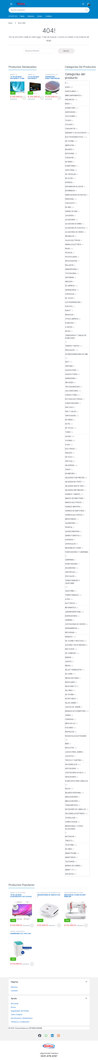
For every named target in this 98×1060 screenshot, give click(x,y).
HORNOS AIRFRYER (72, 507)
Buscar (86, 10)
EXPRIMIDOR (70, 191)
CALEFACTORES (71, 374)
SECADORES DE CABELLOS (75, 809)
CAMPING (68, 620)
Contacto (49, 16)
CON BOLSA (69, 294)
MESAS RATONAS (72, 678)
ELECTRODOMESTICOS (74, 137)
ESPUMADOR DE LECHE (74, 186)
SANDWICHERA (71, 269)
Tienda (21, 16)
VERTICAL (69, 461)
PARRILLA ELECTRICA (73, 244)
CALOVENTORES (71, 391)
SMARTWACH (70, 857)
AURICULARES (70, 91)
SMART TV (13, 74)
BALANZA (68, 149)
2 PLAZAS (69, 124)
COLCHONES (70, 116)
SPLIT (67, 362)
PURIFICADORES (71, 564)
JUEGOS (68, 661)
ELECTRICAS (70, 449)
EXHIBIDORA (70, 473)
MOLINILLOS (69, 236)
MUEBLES (68, 637)
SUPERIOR (69, 540)
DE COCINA (69, 141)
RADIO (67, 104)
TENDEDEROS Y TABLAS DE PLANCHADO (75, 336)
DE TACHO (69, 298)
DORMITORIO (70, 108)
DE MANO (69, 162)
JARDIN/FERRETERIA (73, 612)
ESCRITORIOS (70, 699)
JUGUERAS (69, 216)
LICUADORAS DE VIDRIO (74, 232)
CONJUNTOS (70, 129)
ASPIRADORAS (50, 74)
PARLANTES (69, 100)
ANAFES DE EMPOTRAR (74, 498)
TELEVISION (69, 862)
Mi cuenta (14, 1004)
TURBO (68, 432)
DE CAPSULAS (70, 174)
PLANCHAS (69, 323)
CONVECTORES (71, 395)
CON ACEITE (70, 203)
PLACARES (69, 728)
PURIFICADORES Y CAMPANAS (76, 552)
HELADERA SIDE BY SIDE (74, 486)
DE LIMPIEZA (70, 286)
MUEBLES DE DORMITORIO (75, 711)
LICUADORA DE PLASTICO (75, 228)
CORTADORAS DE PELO (74, 773)
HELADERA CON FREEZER (75, 478)
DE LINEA (68, 849)
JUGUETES (69, 756)
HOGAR (68, 436)
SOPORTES (69, 874)
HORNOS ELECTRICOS (73, 515)
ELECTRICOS (70, 603)
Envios (39, 16)
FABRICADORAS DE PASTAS (75, 195)
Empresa (31, 16)
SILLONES (69, 690)
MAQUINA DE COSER (73, 548)
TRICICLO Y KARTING (73, 760)
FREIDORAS (69, 199)
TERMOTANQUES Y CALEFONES (72, 581)
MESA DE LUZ (70, 723)
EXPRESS (68, 182)
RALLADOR (69, 265)
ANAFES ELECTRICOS (73, 502)
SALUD (67, 789)
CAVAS (67, 469)
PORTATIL (69, 306)
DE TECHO (69, 428)
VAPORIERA (69, 277)
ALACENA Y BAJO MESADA (75, 645)
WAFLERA (68, 282)
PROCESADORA (71, 261)
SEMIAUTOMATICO (72, 536)
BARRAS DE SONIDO (73, 866)
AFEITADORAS (70, 768)
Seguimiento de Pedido (20, 1011)
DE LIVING (69, 674)
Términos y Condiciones (20, 1022)
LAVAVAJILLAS (70, 544)
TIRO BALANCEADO (72, 387)
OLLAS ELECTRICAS (72, 240)
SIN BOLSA (69, 315)
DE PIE (67, 424)
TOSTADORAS (70, 273)
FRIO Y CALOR (70, 411)
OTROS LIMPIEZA (71, 319)
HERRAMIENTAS (71, 628)
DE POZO (68, 457)
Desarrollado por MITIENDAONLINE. (29, 1028)
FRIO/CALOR (70, 350)
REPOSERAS (70, 632)
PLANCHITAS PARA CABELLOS (76, 781)
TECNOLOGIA (70, 818)
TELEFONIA (69, 845)
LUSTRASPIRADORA (72, 302)
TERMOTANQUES (72, 595)
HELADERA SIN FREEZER (74, 490)
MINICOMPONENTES (73, 95)
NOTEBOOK (69, 836)
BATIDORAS (69, 153)
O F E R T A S (13, 16)
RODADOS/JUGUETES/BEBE (75, 736)
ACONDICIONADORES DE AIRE (76, 354)
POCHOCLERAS (71, 257)
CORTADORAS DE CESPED (75, 624)
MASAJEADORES (71, 797)
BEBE (67, 744)
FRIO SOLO (69, 407)
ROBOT (68, 310)
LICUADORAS (70, 220)
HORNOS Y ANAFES (72, 494)
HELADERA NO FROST (73, 482)
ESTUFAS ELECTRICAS (73, 399)
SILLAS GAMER (70, 703)
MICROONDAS (70, 519)
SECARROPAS (70, 568)
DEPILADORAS (70, 777)
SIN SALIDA (69, 382)
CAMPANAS (69, 560)
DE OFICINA (69, 694)
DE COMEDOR (70, 653)
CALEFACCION (70, 370)
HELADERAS (69, 465)
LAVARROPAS (70, 523)
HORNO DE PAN (71, 211)
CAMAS (68, 715)
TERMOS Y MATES (72, 346)
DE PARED (69, 420)
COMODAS (69, 719)
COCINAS (68, 440)
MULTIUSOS (69, 649)
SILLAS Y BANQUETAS (73, 670)
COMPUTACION (71, 822)
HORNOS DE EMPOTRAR (74, 511)
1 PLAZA (68, 120)
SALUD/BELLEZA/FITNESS (75, 813)
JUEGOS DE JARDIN (72, 707)
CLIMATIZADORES (72, 403)
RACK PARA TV (71, 686)
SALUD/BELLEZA (71, 764)
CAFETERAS (69, 170)
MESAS (68, 666)
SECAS (67, 331)
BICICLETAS (69, 748)
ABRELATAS (69, 145)
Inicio (10, 23)
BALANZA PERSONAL (73, 793)
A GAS (67, 445)
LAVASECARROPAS (72, 531)
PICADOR (68, 253)
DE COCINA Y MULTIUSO (74, 641)
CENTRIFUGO (70, 572)
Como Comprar (16, 1014)
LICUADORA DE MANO (73, 224)
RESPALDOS (69, 732)
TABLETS (68, 841)
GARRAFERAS (70, 378)
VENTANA (69, 366)
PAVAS (67, 249)
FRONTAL (68, 527)
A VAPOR (68, 327)
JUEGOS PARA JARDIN (73, 752)
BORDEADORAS (71, 616)
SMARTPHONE (70, 853)
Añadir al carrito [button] (24, 98)
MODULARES (70, 682)
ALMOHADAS (70, 112)
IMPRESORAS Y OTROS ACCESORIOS (74, 827)
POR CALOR (69, 576)
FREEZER (68, 453)
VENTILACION (70, 416)
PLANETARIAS (70, 166)
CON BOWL (69, 158)
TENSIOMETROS (71, 805)
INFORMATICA (70, 608)
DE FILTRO (69, 178)
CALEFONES (69, 591)
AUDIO (67, 87)
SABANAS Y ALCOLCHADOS (75, 133)
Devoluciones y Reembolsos (22, 1018)
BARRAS (68, 657)
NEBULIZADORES (71, 801)
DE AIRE (68, 207)
